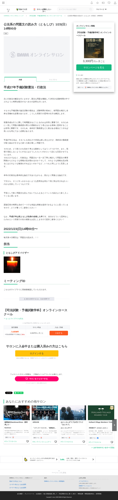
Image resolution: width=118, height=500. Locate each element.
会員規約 (39, 494)
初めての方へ (21, 10)
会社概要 (20, 494)
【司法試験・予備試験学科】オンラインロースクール (45, 16)
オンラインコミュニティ (42, 442)
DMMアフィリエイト (85, 486)
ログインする (37, 353)
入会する (58, 333)
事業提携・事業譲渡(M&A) (86, 494)
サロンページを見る (94, 67)
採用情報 (98, 494)
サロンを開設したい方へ (42, 10)
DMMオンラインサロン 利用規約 (54, 481)
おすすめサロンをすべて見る (103, 447)
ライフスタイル (11, 441)
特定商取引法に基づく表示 (67, 494)
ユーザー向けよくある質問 (17, 484)
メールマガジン (83, 481)
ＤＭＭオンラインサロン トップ (13, 16)
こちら (23, 334)
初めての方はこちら (15, 481)
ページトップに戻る (59, 473)
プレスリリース (29, 494)
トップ (8, 10)
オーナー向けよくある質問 (17, 488)
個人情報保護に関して (50, 494)
